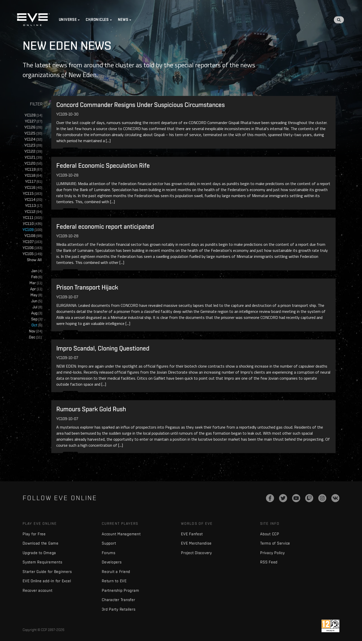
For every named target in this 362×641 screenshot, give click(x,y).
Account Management (121, 535)
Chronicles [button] (98, 20)
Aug (36, 313)
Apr (36, 289)
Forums (108, 553)
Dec (35, 337)
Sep (36, 319)
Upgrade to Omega (39, 553)
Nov (35, 331)
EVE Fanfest (192, 535)
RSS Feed (269, 563)
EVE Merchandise (196, 544)
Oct (36, 325)
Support (109, 544)
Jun (36, 301)
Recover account (37, 591)
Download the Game (41, 544)
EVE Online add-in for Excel (47, 582)
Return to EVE (114, 582)
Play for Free (34, 535)
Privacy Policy (272, 553)
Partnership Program (120, 591)
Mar (35, 283)
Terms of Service (275, 544)
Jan (36, 271)
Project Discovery (196, 553)
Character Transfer (118, 601)
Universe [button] (68, 20)
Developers (112, 563)
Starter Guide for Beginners (47, 572)
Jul (37, 307)
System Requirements (42, 563)
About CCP (269, 535)
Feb (36, 277)
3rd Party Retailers (118, 610)
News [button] (123, 20)
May (36, 295)
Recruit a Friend (116, 572)
